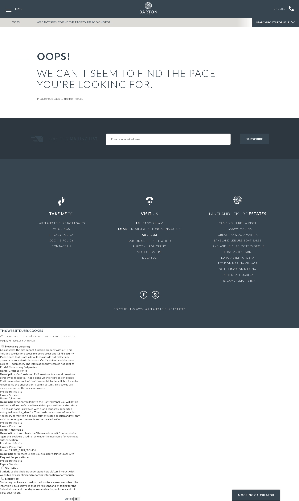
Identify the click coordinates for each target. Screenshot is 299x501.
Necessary (17, 346)
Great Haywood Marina (238, 234)
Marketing (11, 478)
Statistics (11, 468)
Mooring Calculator (256, 495)
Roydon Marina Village (237, 263)
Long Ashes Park (237, 251)
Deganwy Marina (237, 228)
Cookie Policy (61, 240)
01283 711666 (153, 223)
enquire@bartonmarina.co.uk (155, 228)
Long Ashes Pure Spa (237, 257)
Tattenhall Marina (238, 274)
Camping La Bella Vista (238, 223)
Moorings (61, 228)
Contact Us (61, 246)
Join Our (74, 138)
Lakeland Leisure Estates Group (237, 246)
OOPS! (15, 23)
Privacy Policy (61, 234)
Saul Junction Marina (237, 269)
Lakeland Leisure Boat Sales (61, 223)
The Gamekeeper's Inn (238, 280)
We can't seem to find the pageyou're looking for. (71, 23)
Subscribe (254, 139)
